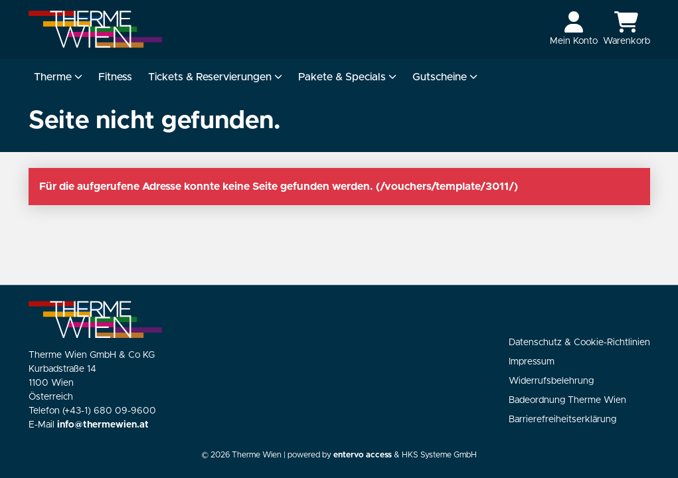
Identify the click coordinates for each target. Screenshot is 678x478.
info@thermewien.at (103, 425)
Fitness (115, 77)
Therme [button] (58, 77)
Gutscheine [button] (444, 77)
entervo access (362, 455)
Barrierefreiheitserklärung (562, 419)
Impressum (531, 361)
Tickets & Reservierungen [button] (215, 77)
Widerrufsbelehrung (551, 381)
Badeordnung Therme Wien (567, 400)
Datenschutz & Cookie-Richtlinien (579, 342)
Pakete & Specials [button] (347, 77)
